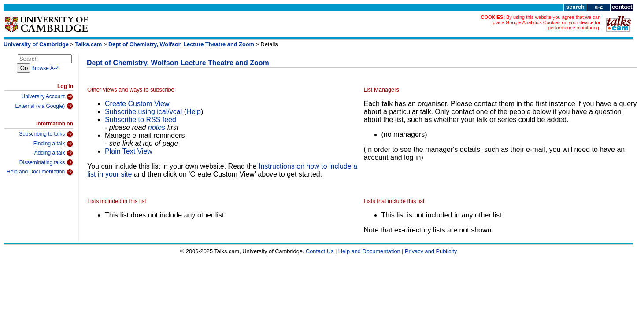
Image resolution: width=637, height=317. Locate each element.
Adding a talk (53, 153)
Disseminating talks (46, 162)
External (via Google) (44, 106)
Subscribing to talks (46, 134)
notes (156, 127)
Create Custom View (137, 103)
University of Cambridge (36, 44)
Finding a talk (53, 143)
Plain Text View (128, 151)
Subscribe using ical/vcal (143, 111)
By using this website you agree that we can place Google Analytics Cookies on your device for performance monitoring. (546, 22)
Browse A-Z (45, 68)
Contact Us (319, 251)
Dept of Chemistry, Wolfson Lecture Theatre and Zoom (181, 44)
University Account (47, 96)
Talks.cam (88, 44)
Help (193, 111)
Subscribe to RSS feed (140, 119)
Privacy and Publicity (431, 251)
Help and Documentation (40, 172)
